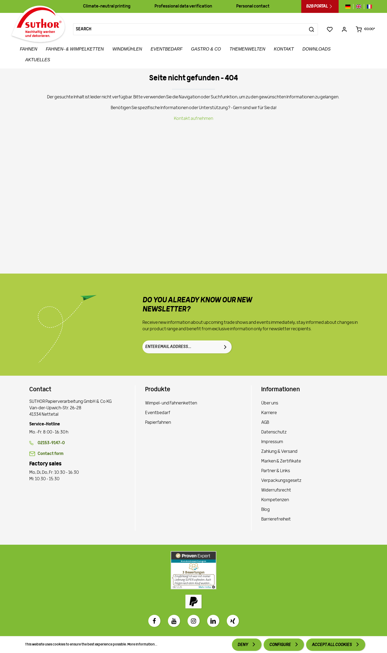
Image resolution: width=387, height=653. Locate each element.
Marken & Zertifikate (281, 461)
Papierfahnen (158, 423)
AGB (265, 423)
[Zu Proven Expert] (193, 570)
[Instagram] (194, 621)
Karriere (269, 413)
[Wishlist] (329, 29)
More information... (142, 644)
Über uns (269, 403)
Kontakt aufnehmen (193, 119)
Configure (280, 645)
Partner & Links (275, 471)
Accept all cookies (332, 645)
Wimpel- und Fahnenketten (171, 403)
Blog (265, 510)
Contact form (50, 454)
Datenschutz (273, 432)
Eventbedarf (157, 413)
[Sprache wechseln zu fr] (368, 6)
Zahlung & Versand (279, 452)
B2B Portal (320, 6)
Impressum (272, 442)
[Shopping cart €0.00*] (365, 29)
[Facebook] (154, 621)
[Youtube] (174, 621)
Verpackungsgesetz (281, 481)
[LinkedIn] (213, 621)
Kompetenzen (275, 500)
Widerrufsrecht (276, 490)
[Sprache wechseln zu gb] (358, 6)
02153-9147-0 (51, 443)
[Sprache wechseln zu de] (349, 6)
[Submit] (225, 346)
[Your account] (344, 29)
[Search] (189, 29)
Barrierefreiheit (276, 519)
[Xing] (233, 621)
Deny (243, 645)
